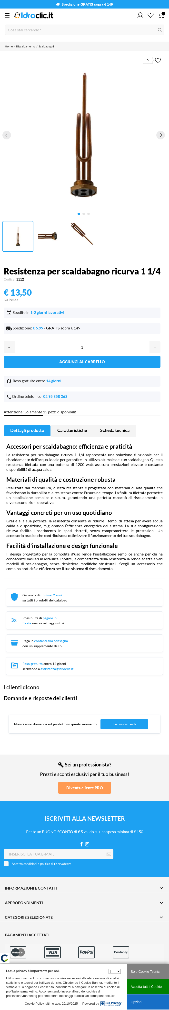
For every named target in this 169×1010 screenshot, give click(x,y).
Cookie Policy (34, 1003)
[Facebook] (81, 844)
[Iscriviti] (109, 854)
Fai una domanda (124, 724)
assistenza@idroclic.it (56, 669)
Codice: (9, 279)
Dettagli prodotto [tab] (27, 430)
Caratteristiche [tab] (72, 430)
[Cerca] (84, 30)
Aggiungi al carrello (82, 361)
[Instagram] (87, 844)
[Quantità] (82, 347)
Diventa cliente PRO (84, 787)
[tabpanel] (84, 134)
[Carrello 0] (161, 15)
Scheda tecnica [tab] (114, 430)
